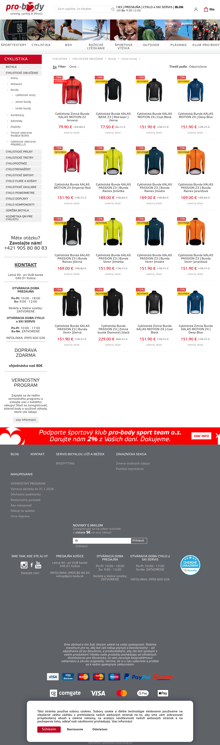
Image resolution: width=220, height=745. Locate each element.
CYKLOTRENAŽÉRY (18, 169)
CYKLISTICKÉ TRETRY (19, 157)
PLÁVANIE (179, 45)
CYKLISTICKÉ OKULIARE (21, 186)
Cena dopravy (20, 515)
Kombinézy (17, 114)
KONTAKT (37, 453)
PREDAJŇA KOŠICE (70, 555)
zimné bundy (23, 101)
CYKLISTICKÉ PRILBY (19, 151)
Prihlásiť (138, 539)
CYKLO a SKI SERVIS (157, 7)
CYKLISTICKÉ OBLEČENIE (22, 72)
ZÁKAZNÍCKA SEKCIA (131, 453)
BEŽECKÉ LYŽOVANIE (96, 47)
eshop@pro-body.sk (70, 575)
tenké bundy (23, 108)
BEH (68, 45)
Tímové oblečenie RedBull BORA (21, 133)
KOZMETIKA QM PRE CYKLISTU (19, 217)
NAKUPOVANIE (22, 473)
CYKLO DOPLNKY (17, 198)
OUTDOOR (151, 45)
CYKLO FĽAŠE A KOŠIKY (21, 180)
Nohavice (16, 83)
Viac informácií (122, 721)
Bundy (15, 89)
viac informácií (26, 419)
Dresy (14, 77)
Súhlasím (49, 729)
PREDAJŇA (132, 7)
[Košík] (208, 10)
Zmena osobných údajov (133, 462)
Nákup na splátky (23, 510)
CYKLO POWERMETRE (20, 192)
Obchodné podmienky (26, 493)
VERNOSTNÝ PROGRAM (28, 483)
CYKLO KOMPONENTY (20, 204)
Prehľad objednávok (130, 468)
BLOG (15, 453)
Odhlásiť (82, 544)
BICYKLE (11, 66)
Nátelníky (16, 120)
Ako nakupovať (21, 504)
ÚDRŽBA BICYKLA (17, 210)
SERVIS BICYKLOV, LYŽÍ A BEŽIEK (80, 453)
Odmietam (100, 729)
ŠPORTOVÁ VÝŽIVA (124, 47)
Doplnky (15, 126)
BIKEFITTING (65, 462)
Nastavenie (76, 729)
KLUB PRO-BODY (206, 45)
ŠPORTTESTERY (13, 45)
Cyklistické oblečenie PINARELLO (23, 142)
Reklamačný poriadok (26, 499)
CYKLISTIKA (41, 45)
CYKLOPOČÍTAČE (16, 163)
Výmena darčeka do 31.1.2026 (32, 488)
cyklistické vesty (25, 94)
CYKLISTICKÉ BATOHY (20, 174)
